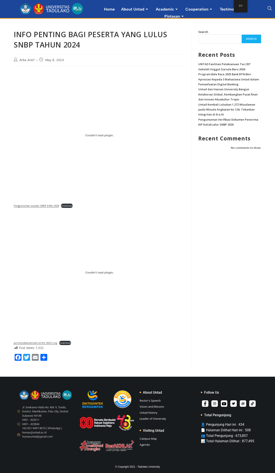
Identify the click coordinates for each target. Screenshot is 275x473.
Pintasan (174, 16)
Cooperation (198, 9)
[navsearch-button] (269, 9)
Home (109, 9)
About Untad (134, 9)
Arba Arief (27, 60)
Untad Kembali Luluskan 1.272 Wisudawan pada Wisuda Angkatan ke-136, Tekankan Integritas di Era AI (226, 110)
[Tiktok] (252, 403)
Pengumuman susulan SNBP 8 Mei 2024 (36, 205)
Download (67, 205)
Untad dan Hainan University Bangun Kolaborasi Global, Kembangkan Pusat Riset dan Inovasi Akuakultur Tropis (228, 94)
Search (203, 32)
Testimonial (232, 9)
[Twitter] (233, 403)
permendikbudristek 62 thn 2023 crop (35, 342)
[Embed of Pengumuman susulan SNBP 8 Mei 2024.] (99, 135)
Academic (167, 9)
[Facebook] (205, 403)
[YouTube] (224, 403)
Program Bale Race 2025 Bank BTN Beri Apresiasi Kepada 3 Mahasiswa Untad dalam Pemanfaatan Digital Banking (228, 79)
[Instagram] (214, 403)
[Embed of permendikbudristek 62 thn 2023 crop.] (99, 272)
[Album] (243, 403)
